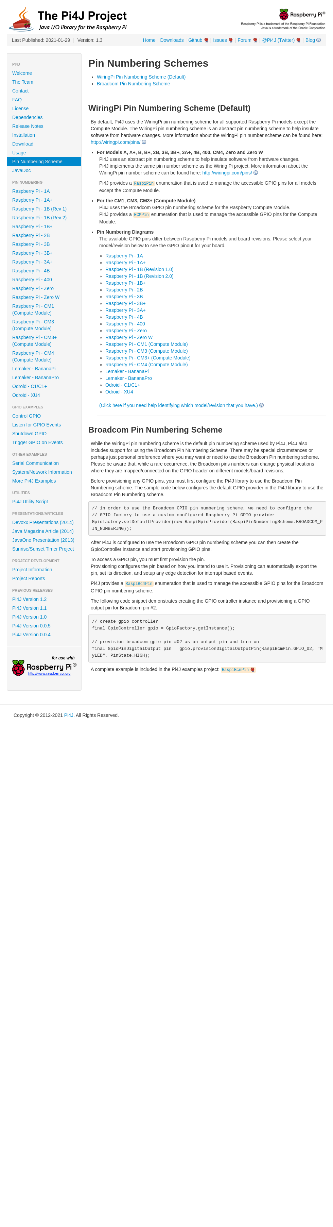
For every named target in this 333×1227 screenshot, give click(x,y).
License (20, 108)
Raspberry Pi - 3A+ (32, 262)
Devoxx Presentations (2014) (43, 522)
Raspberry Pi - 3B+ (32, 253)
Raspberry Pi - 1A (31, 191)
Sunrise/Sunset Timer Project (43, 549)
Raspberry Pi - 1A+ (32, 200)
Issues (220, 40)
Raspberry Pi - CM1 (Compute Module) (33, 309)
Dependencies (27, 117)
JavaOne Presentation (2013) (43, 540)
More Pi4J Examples (34, 481)
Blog (310, 40)
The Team (22, 82)
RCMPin (141, 215)
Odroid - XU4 (26, 395)
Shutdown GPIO (29, 433)
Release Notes (27, 126)
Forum (244, 40)
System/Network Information (42, 472)
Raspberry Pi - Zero (33, 288)
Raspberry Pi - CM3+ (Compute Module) (34, 341)
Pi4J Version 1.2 (29, 599)
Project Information (32, 569)
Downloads (171, 40)
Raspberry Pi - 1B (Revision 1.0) (139, 269)
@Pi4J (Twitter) (278, 40)
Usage (19, 152)
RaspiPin (144, 183)
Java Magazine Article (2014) (43, 531)
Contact (20, 91)
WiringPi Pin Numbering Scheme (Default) (141, 77)
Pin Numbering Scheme (37, 161)
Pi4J (68, 715)
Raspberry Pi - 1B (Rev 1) (39, 209)
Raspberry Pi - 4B (31, 270)
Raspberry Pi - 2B (31, 235)
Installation (23, 135)
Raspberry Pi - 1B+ (32, 226)
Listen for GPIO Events (36, 424)
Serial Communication (35, 463)
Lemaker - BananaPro (35, 377)
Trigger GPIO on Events (37, 442)
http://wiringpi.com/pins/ (115, 142)
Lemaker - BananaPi (34, 368)
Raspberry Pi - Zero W (35, 297)
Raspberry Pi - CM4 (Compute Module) (33, 356)
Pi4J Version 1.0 (29, 617)
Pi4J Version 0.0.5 (31, 625)
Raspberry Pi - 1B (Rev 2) (39, 217)
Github (195, 40)
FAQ (17, 99)
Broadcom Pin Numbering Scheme (133, 83)
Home (149, 40)
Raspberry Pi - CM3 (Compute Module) (33, 325)
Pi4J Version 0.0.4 (31, 634)
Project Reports (28, 578)
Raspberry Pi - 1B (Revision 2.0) (139, 276)
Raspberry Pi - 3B (31, 244)
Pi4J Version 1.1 (29, 608)
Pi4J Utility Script (30, 501)
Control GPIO (26, 416)
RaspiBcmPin (139, 584)
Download (22, 144)
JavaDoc (21, 170)
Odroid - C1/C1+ (29, 386)
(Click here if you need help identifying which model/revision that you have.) (178, 405)
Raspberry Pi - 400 (32, 279)
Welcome (22, 73)
